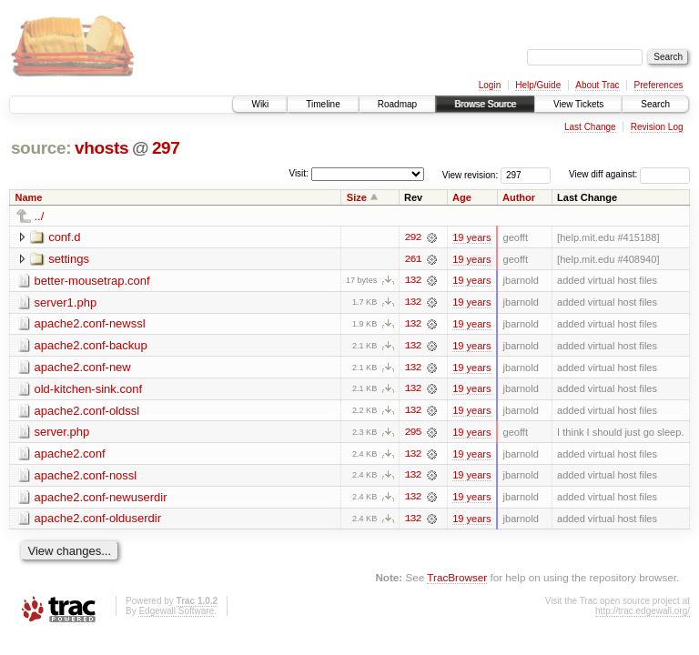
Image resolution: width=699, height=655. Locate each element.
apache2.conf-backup (91, 346)
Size (357, 197)
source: (41, 147)
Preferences (659, 85)
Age (461, 197)
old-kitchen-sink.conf (89, 390)
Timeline (322, 104)
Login (490, 85)
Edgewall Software (176, 614)
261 (412, 259)
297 (166, 147)
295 (412, 434)
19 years (471, 237)
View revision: (470, 174)
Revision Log (657, 127)
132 (412, 281)
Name (29, 197)
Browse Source (485, 104)
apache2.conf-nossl (86, 477)
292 (412, 237)
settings (68, 259)
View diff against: (629, 174)
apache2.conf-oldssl (87, 411)
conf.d (64, 237)
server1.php (66, 302)
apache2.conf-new (83, 368)
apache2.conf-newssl (90, 324)
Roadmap (397, 104)
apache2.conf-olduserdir (98, 521)
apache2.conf (70, 455)
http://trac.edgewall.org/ (642, 614)
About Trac (597, 85)
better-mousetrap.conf (92, 280)
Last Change (590, 127)
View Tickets (578, 104)
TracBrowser (457, 580)
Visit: (299, 173)
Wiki (259, 104)
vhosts (101, 147)
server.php (62, 433)
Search (655, 104)
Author (518, 197)
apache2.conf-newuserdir (101, 499)
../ (40, 216)
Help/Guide (538, 85)
